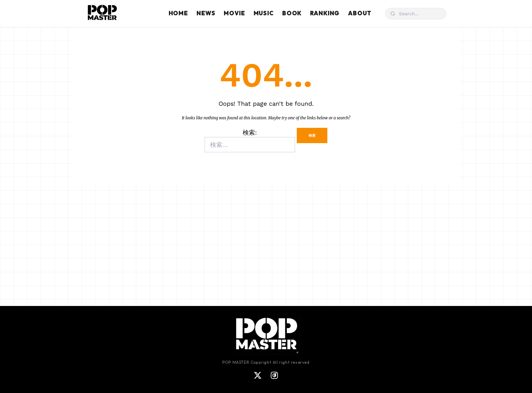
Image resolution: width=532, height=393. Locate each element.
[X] (258, 375)
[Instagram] (274, 375)
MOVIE (234, 13)
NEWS (205, 13)
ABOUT (359, 13)
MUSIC (264, 13)
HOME (178, 13)
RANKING (325, 13)
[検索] (415, 13)
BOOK (292, 13)
